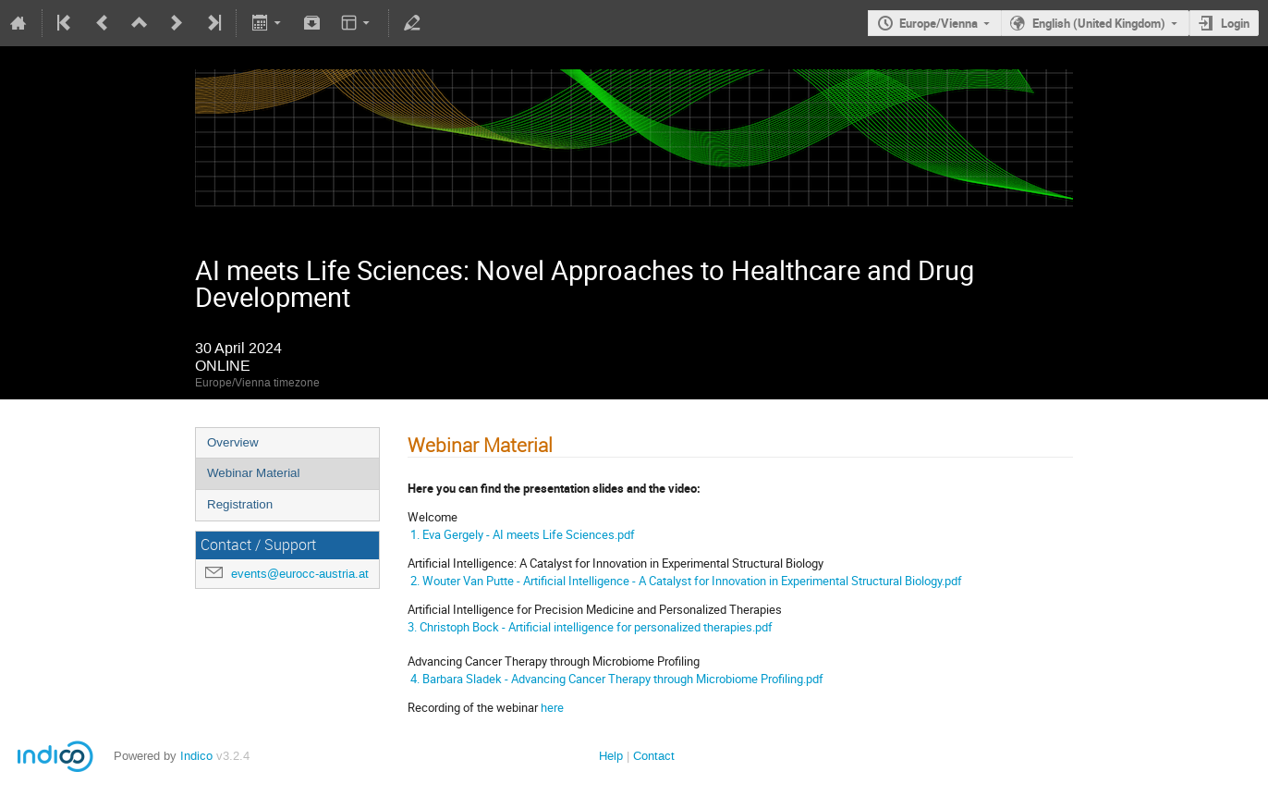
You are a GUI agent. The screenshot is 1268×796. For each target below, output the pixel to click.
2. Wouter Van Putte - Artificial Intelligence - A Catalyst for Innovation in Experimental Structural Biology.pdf (686, 580)
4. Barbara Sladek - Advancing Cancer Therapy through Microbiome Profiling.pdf (615, 678)
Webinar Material (253, 473)
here (552, 707)
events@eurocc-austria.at (300, 574)
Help (611, 756)
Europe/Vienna (938, 23)
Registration (240, 504)
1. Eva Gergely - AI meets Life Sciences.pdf (521, 534)
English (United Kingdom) (1098, 23)
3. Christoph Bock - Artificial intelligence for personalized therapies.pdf (590, 626)
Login (1235, 23)
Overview (233, 442)
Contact (654, 756)
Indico (196, 756)
